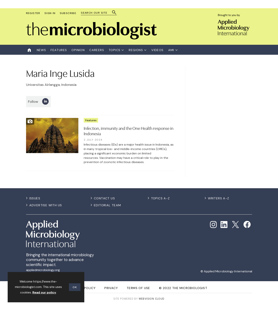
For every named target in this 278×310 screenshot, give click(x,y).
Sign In (50, 13)
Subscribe (68, 13)
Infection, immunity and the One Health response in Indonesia (128, 131)
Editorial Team (107, 205)
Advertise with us (45, 205)
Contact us (104, 198)
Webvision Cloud (152, 298)
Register (33, 13)
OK (75, 287)
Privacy (111, 288)
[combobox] (97, 13)
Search (114, 12)
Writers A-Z (218, 198)
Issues (34, 198)
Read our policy (44, 292)
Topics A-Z (160, 198)
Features (91, 120)
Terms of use (138, 288)
